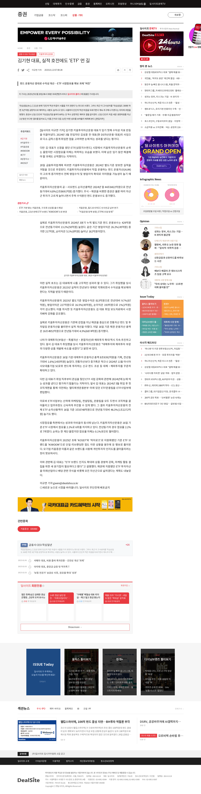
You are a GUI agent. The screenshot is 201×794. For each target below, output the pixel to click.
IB (78, 708)
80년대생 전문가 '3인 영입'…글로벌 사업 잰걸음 (151, 311)
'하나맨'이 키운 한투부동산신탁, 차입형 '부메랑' (166, 348)
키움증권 (29, 529)
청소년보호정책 (107, 761)
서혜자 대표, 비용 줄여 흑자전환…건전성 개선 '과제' (59, 560)
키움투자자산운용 (46, 54)
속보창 (177, 14)
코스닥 (51, 15)
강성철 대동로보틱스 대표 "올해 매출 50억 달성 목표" (168, 72)
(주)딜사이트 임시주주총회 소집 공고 (48, 753)
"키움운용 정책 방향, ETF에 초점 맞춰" (96, 212)
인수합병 (69, 3)
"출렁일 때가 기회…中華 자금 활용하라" (163, 115)
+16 (127, 545)
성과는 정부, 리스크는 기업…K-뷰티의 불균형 (165, 96)
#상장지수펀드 (26, 159)
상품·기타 (77, 15)
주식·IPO (41, 708)
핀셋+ (166, 304)
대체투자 (57, 3)
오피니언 (110, 3)
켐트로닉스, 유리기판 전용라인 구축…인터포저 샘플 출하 (170, 109)
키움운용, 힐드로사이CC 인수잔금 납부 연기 (98, 208)
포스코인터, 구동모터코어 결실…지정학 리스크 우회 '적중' (171, 121)
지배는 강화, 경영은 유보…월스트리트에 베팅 (173, 314)
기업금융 (38, 15)
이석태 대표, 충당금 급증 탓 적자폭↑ (52, 567)
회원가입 (124, 585)
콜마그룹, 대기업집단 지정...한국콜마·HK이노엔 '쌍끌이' (170, 391)
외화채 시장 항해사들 (173, 322)
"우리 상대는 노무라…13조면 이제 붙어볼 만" (173, 329)
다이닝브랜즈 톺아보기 (151, 322)
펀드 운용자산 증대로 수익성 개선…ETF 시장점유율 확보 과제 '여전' (55, 83)
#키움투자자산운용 (26, 143)
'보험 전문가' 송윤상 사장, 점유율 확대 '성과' (55, 573)
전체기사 (178, 709)
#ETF (23, 155)
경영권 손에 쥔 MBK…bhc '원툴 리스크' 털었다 (151, 332)
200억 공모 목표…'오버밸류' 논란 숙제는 (163, 397)
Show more (75, 627)
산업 (47, 3)
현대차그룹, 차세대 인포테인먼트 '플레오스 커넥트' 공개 (170, 90)
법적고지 (70, 761)
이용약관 (56, 761)
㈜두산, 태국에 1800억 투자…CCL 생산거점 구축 (166, 385)
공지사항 (23, 754)
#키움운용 (25, 147)
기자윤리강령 (40, 761)
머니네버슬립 (138, 3)
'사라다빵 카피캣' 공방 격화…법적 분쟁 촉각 (164, 373)
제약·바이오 (55, 708)
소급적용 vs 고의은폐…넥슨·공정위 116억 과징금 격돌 (169, 127)
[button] (181, 672)
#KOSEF (24, 163)
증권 (87, 3)
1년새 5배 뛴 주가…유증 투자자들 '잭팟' (151, 307)
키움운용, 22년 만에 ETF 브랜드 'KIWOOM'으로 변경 (43, 212)
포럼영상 (122, 3)
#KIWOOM (25, 151)
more (27, 203)
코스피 (63, 15)
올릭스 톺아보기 (149, 304)
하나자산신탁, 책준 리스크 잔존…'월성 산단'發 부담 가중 (170, 102)
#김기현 (24, 139)
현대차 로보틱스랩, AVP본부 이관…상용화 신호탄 (167, 379)
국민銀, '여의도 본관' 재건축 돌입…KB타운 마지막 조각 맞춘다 (173, 78)
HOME (20, 48)
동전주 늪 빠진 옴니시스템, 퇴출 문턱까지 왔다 (165, 84)
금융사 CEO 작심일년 (27, 54)
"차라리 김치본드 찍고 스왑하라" (173, 332)
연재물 (24, 545)
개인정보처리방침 (87, 761)
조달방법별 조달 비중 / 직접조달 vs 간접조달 (161, 211)
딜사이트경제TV (159, 3)
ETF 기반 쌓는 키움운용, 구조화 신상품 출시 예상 (41, 208)
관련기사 (22, 203)
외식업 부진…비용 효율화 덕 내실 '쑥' (151, 329)
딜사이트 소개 (23, 761)
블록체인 (97, 3)
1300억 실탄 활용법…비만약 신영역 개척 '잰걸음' (151, 314)
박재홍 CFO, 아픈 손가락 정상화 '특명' (151, 325)
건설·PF (87, 708)
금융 (80, 3)
